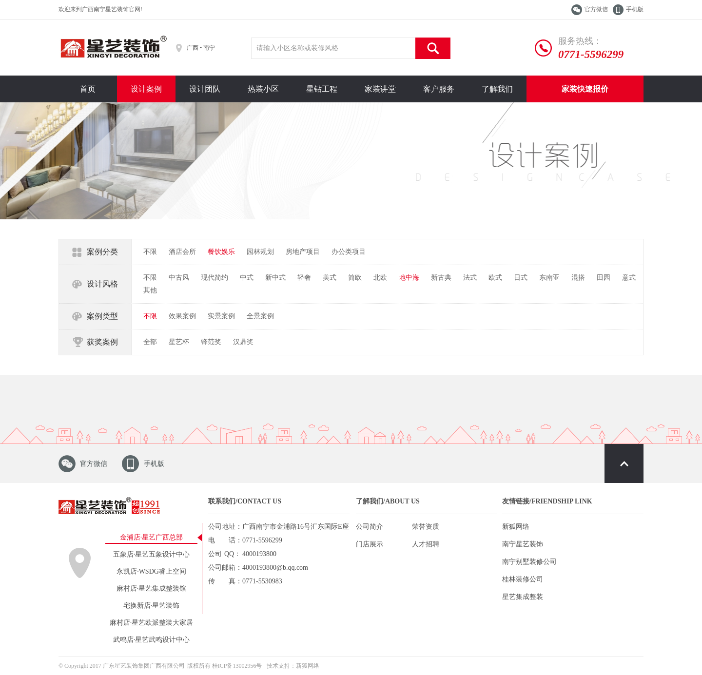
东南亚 (549, 277)
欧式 (495, 277)
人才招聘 (425, 544)
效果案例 (182, 316)
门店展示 (369, 544)
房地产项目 (303, 251)
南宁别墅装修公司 (529, 561)
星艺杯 (179, 342)
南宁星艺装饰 (522, 544)
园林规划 (260, 251)
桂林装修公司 (522, 579)
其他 (150, 290)
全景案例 (260, 316)
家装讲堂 (380, 89)
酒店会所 (182, 251)
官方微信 (596, 9)
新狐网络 (515, 526)
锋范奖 (211, 342)
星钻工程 (321, 89)
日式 (520, 277)
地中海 (409, 277)
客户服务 (438, 89)
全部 (150, 342)
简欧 (355, 277)
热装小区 (263, 89)
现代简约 (214, 277)
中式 (247, 277)
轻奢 (304, 277)
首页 (88, 89)
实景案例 (221, 316)
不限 (150, 251)
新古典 (441, 277)
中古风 (179, 277)
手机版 (635, 9)
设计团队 (204, 89)
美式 (329, 277)
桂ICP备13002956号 (237, 665)
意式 (629, 277)
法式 (470, 277)
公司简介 (369, 526)
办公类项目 (349, 251)
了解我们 (497, 89)
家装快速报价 (585, 89)
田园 (603, 277)
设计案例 (146, 89)
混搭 (578, 277)
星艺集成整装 (522, 596)
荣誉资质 (425, 526)
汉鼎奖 (243, 342)
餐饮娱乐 (221, 251)
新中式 (275, 277)
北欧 (380, 277)
